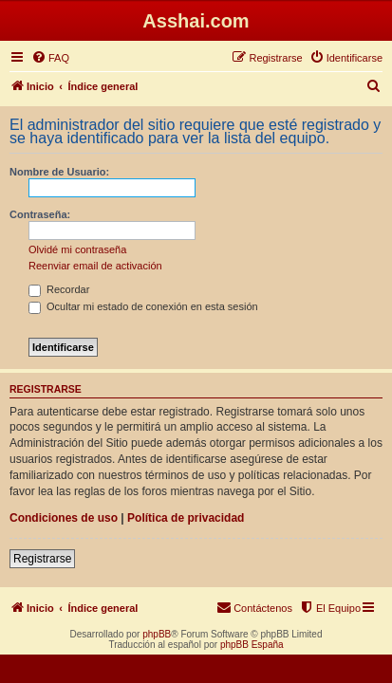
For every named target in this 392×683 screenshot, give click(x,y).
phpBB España (252, 644)
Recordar (58, 289)
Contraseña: (39, 214)
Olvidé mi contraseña (77, 249)
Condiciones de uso (63, 518)
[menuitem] (50, 57)
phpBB (156, 634)
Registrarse (42, 558)
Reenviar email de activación (95, 265)
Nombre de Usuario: (59, 171)
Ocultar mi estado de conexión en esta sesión (143, 306)
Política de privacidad (185, 518)
